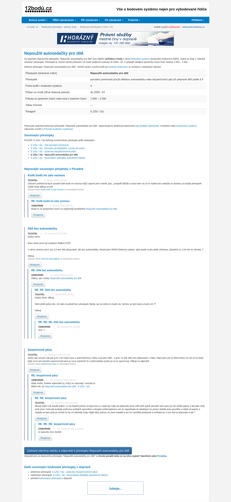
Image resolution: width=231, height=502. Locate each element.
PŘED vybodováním (64, 20)
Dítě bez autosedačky (50, 259)
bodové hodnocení (118, 67)
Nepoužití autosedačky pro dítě (101, 209)
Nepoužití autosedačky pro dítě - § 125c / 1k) (67, 386)
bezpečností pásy (49, 364)
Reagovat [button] (34, 195)
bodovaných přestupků (50, 478)
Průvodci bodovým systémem (58, 129)
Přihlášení (198, 20)
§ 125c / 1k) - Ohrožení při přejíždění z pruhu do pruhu (58, 148)
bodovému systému (187, 126)
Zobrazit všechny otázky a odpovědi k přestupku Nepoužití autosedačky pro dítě (78, 450)
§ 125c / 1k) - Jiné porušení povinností (50, 145)
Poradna (162, 456)
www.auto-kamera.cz (193, 27)
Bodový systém (38, 20)
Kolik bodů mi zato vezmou (52, 189)
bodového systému (140, 59)
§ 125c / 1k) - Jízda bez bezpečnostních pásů (53, 151)
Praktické (134, 20)
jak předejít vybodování (147, 126)
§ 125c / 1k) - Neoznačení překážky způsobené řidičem (58, 158)
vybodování (90, 20)
